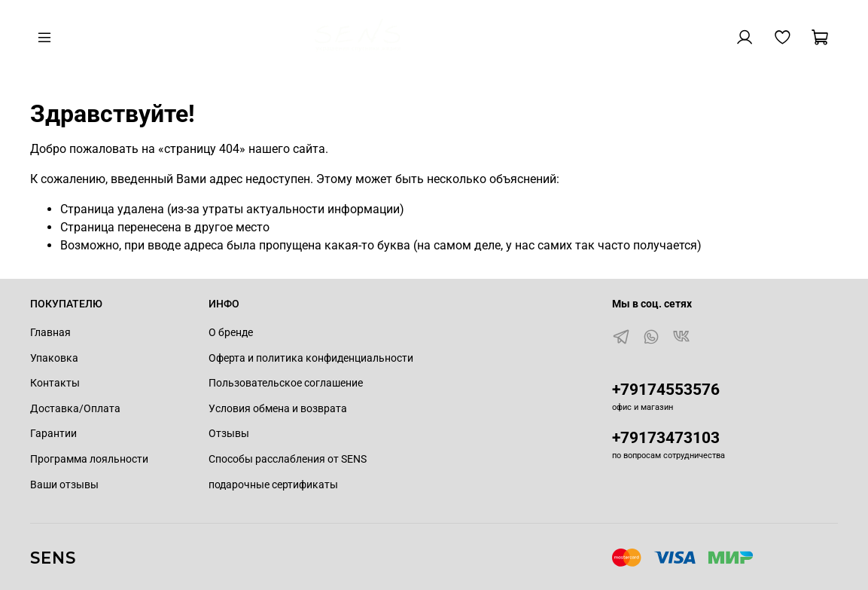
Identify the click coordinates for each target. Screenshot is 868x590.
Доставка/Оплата (75, 408)
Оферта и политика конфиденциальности (311, 358)
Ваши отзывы (64, 484)
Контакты (55, 383)
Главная (50, 332)
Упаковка (54, 358)
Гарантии (53, 433)
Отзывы (229, 433)
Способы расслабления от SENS (288, 459)
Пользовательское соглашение (286, 383)
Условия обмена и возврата (278, 408)
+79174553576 (666, 390)
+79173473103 (666, 438)
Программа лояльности (89, 459)
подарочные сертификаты (273, 484)
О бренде (231, 332)
